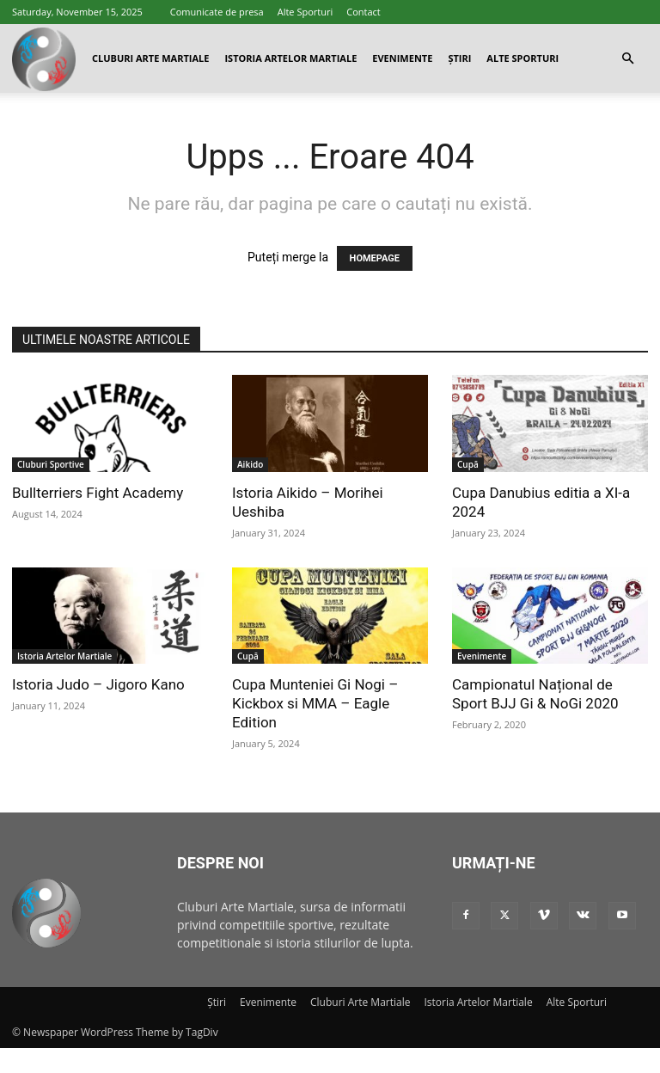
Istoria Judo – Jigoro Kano (98, 684)
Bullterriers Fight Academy (97, 492)
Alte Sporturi (305, 11)
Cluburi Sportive (50, 464)
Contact (363, 11)
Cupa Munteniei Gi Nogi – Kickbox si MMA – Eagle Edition (315, 703)
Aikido (250, 464)
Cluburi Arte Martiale (150, 58)
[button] (627, 59)
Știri (459, 58)
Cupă (468, 464)
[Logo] (44, 59)
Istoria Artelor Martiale (290, 58)
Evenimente (402, 58)
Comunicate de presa (217, 11)
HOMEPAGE (375, 258)
